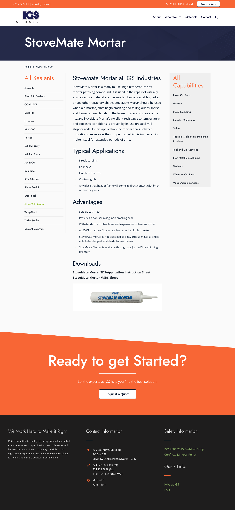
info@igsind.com (41, 4)
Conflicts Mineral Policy (180, 454)
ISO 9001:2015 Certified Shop (184, 449)
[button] (216, 17)
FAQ (167, 490)
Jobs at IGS (171, 484)
